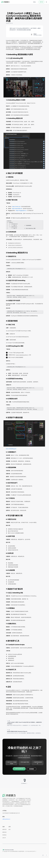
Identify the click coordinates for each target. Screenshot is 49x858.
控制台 (34, 2)
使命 (10, 829)
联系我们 (5, 835)
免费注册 (41, 2)
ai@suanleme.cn (6, 819)
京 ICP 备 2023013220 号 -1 (30, 851)
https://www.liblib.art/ (17, 208)
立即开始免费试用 (19, 769)
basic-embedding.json (11, 448)
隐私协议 (5, 832)
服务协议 (5, 829)
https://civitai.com (16, 206)
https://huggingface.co (21, 210)
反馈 (4, 837)
